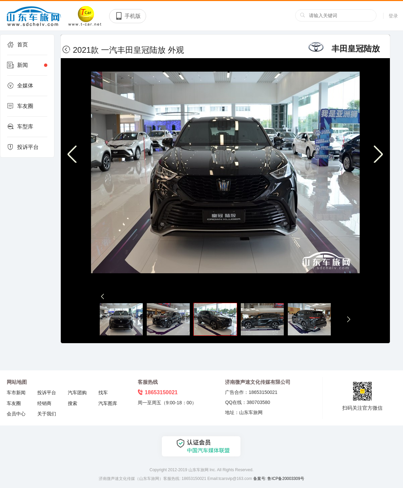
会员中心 (16, 413)
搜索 (72, 403)
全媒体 (20, 86)
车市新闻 (16, 392)
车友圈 (20, 106)
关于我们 (46, 413)
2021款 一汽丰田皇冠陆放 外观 (126, 49)
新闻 (27, 65)
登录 (393, 15)
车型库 (20, 127)
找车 (103, 392)
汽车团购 (77, 392)
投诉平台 (23, 147)
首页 (17, 45)
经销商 (44, 403)
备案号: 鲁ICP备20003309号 (278, 478)
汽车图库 (107, 403)
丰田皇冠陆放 (343, 48)
